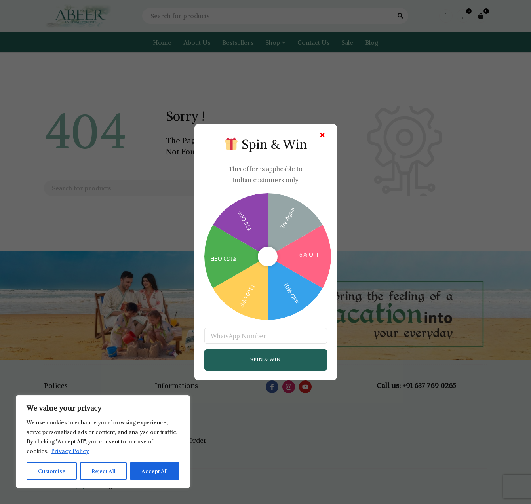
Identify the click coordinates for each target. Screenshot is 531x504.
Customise (51, 471)
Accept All (155, 471)
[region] (103, 442)
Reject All (103, 471)
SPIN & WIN (265, 359)
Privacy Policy (70, 451)
